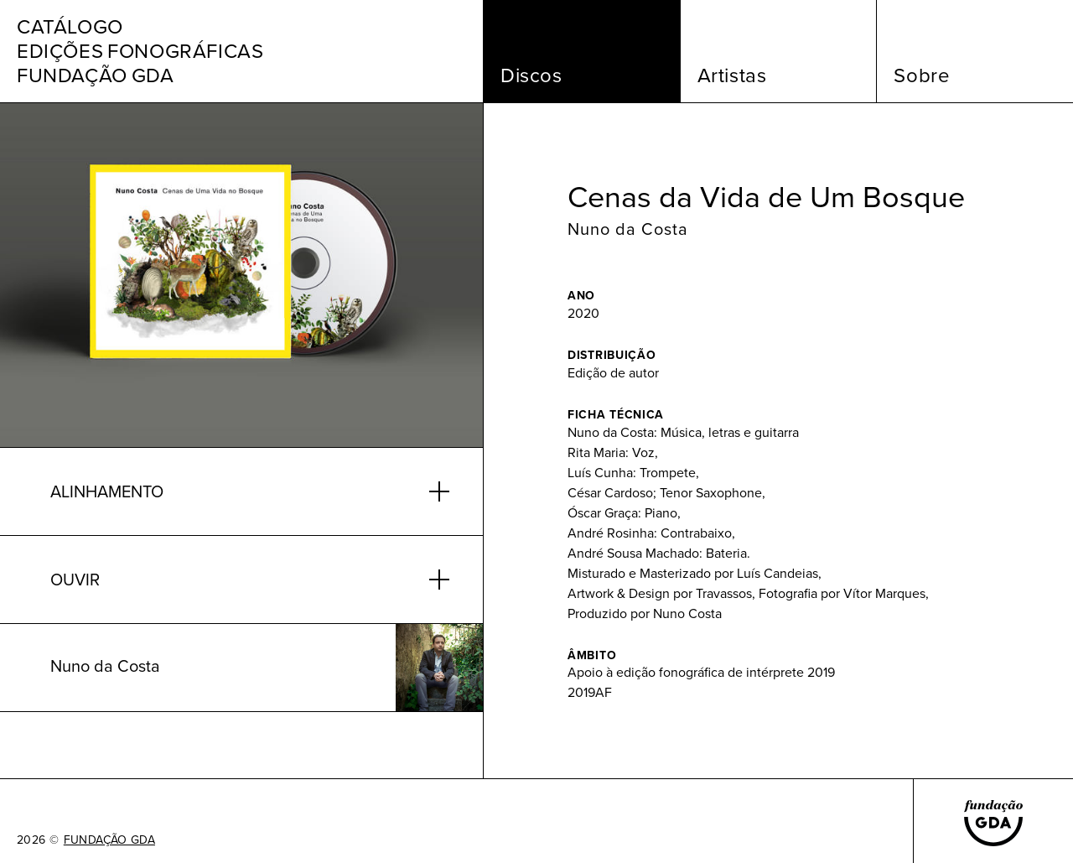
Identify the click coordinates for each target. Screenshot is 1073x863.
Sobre (922, 75)
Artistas (732, 75)
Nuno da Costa (628, 229)
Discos (531, 75)
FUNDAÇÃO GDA (109, 840)
